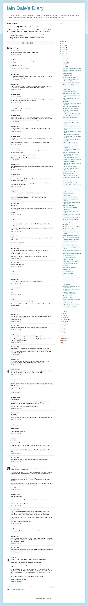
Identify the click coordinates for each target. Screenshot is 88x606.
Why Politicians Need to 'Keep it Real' (71, 226)
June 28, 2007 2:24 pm (16, 283)
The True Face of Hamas (68, 279)
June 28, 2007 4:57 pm (16, 543)
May (64, 313)
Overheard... (65, 265)
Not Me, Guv (65, 243)
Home (31, 587)
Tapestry (13, 466)
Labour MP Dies (66, 269)
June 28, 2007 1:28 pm (16, 102)
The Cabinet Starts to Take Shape (70, 121)
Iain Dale (65, 340)
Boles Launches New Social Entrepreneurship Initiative (69, 293)
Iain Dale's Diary (25, 8)
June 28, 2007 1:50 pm (16, 159)
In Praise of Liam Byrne (68, 259)
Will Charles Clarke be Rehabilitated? (71, 188)
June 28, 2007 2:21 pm (16, 266)
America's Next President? (69, 273)
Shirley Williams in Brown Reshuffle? (71, 134)
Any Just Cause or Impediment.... (70, 245)
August (64, 63)
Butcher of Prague (28, 371)
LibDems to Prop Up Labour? (69, 267)
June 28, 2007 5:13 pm (16, 553)
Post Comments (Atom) (18, 589)
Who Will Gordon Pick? (68, 224)
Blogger (50, 598)
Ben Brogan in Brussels (68, 255)
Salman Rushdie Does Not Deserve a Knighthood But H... (71, 287)
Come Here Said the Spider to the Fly (71, 82)
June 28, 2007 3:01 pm (16, 329)
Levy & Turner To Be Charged (69, 77)
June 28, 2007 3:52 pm (16, 433)
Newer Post (9, 587)
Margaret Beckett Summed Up (69, 91)
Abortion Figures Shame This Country (71, 277)
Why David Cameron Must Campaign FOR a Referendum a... (71, 229)
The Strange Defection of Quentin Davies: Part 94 (70, 169)
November (65, 57)
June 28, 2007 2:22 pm (16, 275)
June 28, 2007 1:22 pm (16, 89)
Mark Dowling (14, 369)
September (65, 61)
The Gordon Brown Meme (68, 271)
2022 (63, 43)
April (64, 315)
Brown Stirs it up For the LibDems (70, 263)
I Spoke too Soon (66, 209)
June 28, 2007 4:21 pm (16, 489)
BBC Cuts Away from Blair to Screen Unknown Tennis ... (71, 155)
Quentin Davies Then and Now (69, 171)
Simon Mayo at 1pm (67, 297)
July (64, 65)
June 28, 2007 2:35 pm (16, 294)
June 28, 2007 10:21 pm (16, 581)
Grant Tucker (66, 338)
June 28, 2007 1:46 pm (16, 144)
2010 (63, 47)
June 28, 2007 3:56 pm (16, 453)
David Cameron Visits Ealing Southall (71, 93)
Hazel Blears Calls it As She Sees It (71, 152)
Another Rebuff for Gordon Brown (70, 241)
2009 (63, 49)
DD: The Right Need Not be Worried (71, 237)
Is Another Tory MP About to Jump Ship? (72, 159)
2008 (63, 51)
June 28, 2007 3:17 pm (16, 342)
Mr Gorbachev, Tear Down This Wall (71, 304)
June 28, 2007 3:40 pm (16, 364)
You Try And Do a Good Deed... (70, 275)
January (65, 321)
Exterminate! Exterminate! (68, 205)
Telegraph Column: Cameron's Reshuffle (72, 253)
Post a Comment (12, 584)
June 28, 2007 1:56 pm (16, 186)
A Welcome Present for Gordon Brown (71, 217)
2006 (63, 324)
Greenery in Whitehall (67, 101)
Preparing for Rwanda (68, 73)
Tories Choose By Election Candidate (71, 115)
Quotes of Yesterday (67, 181)
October (65, 59)
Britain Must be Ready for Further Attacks (72, 68)
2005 (63, 326)
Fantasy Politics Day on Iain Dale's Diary (72, 235)
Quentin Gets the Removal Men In (70, 108)
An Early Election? (67, 195)
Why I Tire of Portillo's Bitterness (70, 207)
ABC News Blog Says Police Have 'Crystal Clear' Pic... (70, 80)
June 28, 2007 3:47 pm (16, 419)
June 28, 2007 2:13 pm (16, 258)
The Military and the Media (69, 257)
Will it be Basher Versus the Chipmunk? (71, 126)
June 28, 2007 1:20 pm (16, 70)
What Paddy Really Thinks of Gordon (71, 261)
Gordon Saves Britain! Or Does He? (71, 239)
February (65, 319)
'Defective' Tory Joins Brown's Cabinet (71, 113)
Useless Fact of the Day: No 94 (70, 175)
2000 (63, 332)
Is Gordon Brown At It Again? (69, 281)
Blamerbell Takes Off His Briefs (70, 166)
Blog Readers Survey (67, 75)
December (65, 55)
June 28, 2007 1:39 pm (16, 121)
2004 (63, 328)
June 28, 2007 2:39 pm (16, 310)
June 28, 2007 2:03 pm (16, 231)
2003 (63, 330)
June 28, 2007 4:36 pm (16, 505)
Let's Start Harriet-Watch (68, 193)
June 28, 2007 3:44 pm (16, 408)
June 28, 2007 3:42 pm (16, 374)
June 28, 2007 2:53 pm (16, 321)
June (64, 66)
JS (63, 342)
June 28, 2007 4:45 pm (16, 532)
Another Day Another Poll (68, 161)
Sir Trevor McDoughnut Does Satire (71, 197)
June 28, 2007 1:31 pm (16, 110)
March (64, 317)
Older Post (52, 587)
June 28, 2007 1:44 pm (16, 131)
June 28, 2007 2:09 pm (16, 244)
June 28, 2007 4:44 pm (16, 523)
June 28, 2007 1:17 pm (16, 54)
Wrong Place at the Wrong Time (70, 295)
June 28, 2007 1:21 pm (16, 79)
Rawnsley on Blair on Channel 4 (70, 223)
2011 (63, 45)
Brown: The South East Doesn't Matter (71, 106)
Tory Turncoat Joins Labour (69, 173)
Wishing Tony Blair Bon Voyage (70, 157)
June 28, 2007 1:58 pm (16, 214)
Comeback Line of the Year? (69, 302)
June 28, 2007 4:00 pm (16, 461)
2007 (63, 53)
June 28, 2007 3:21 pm (16, 354)
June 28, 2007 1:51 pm (16, 169)
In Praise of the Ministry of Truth (70, 182)
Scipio (12, 557)
